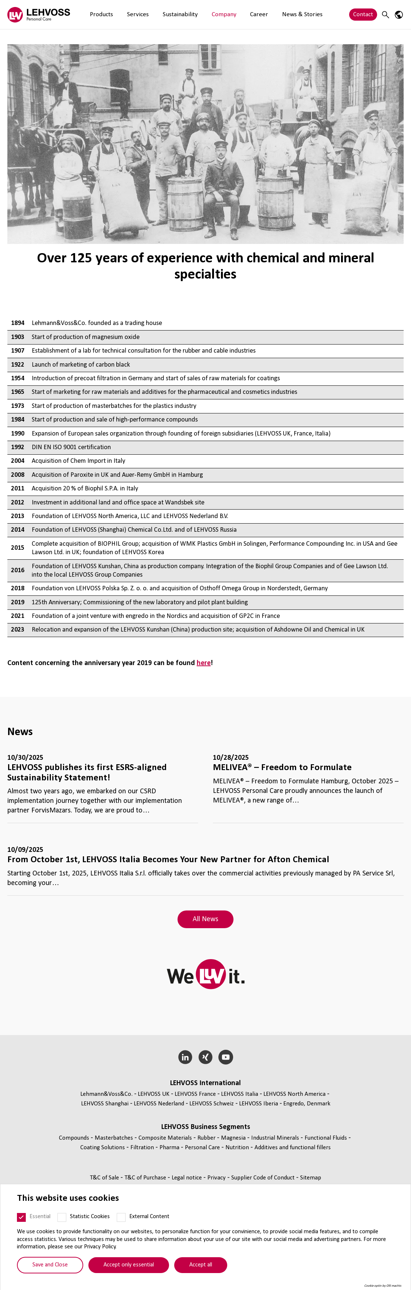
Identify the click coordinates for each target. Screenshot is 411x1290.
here (204, 663)
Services (127, 14)
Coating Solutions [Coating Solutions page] (103, 1147)
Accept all (200, 1270)
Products (98, 14)
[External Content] (121, 1222)
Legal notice (187, 1178)
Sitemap (310, 1178)
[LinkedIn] (185, 1057)
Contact (363, 14)
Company (200, 14)
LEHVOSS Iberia (258, 1104)
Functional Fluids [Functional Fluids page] (326, 1138)
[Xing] (206, 1057)
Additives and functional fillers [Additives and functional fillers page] (292, 1147)
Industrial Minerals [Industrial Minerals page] (276, 1138)
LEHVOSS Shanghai (105, 1104)
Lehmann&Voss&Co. (106, 1094)
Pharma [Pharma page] (170, 1147)
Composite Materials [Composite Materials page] (165, 1138)
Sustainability (163, 14)
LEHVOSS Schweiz (211, 1104)
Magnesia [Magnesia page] (234, 1138)
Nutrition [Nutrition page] (237, 1147)
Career (229, 14)
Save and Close (50, 1270)
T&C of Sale (105, 1178)
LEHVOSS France (195, 1094)
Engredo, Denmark (306, 1104)
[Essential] (21, 1222)
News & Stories (265, 14)
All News (205, 919)
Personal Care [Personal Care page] (203, 1147)
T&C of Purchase (146, 1178)
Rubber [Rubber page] (207, 1138)
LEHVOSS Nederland (159, 1104)
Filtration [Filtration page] (142, 1147)
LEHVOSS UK (153, 1094)
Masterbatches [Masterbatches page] (114, 1138)
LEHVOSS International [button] (205, 1083)
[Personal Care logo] (39, 14)
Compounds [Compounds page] (75, 1138)
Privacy (217, 1178)
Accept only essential (128, 1270)
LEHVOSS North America (294, 1094)
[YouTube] (225, 1057)
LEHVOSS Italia (239, 1094)
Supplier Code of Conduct (263, 1178)
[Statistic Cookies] (61, 1222)
